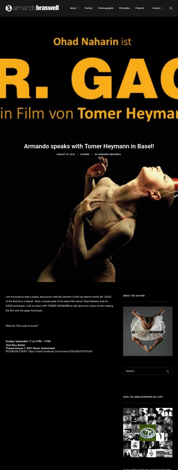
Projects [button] (141, 8)
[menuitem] (74, 8)
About (74, 8)
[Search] (147, 312)
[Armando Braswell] (32, 8)
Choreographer (106, 8)
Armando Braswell (109, 125)
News (86, 125)
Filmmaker (124, 8)
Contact (157, 8)
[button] (170, 8)
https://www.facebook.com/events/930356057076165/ (61, 293)
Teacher (88, 8)
